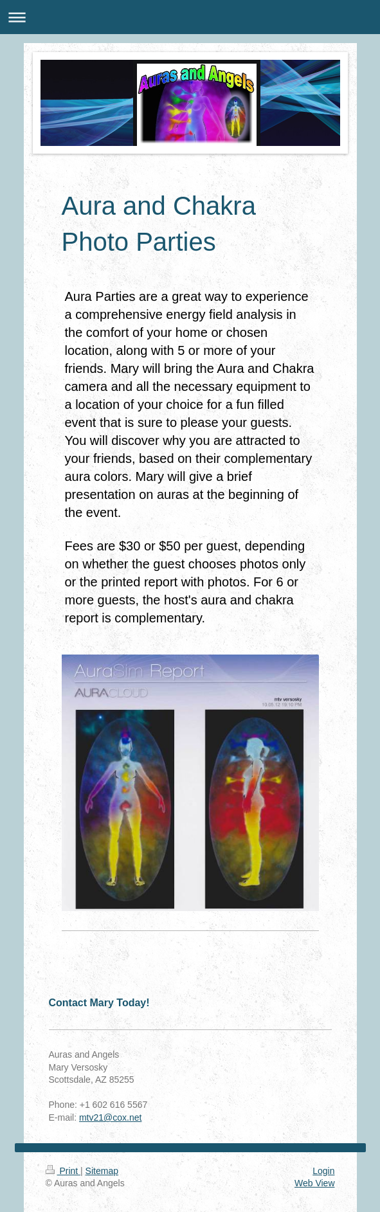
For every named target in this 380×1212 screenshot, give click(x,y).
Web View (314, 1183)
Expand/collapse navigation (190, 17)
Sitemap (102, 1171)
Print (63, 1171)
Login (323, 1171)
